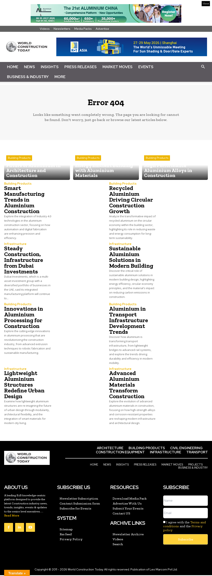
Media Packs (83, 29)
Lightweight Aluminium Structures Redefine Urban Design (24, 386)
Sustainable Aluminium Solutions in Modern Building (131, 259)
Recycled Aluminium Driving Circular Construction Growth (131, 201)
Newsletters (62, 29)
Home (12, 66)
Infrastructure (14, 245)
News (29, 66)
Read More (11, 517)
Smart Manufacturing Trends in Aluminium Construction (24, 201)
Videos (45, 29)
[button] (203, 66)
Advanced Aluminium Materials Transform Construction (127, 386)
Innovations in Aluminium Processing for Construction (23, 319)
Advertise (102, 29)
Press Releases (80, 66)
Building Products (19, 167)
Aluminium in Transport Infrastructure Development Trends (128, 322)
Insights (50, 66)
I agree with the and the (184, 527)
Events (145, 66)
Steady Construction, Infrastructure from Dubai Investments (23, 262)
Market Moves (117, 66)
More (59, 76)
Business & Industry (28, 76)
